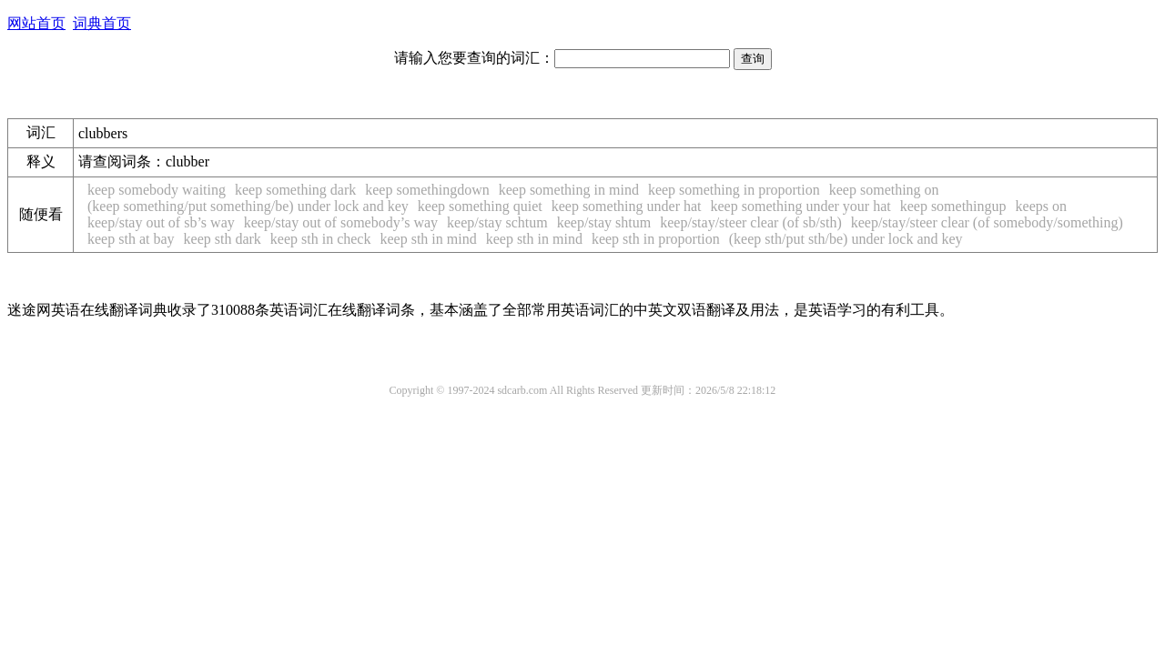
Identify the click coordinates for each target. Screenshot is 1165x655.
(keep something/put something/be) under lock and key (248, 206)
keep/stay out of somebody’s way (341, 222)
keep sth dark (222, 239)
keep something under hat (627, 206)
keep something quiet (480, 206)
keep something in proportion (734, 189)
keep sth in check (320, 239)
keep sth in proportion (656, 239)
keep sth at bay (131, 239)
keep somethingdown (427, 189)
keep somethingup (953, 206)
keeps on (1041, 206)
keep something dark (295, 189)
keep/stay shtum (604, 222)
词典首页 (102, 23)
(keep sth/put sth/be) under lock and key (846, 239)
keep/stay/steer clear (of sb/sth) (750, 222)
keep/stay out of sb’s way (161, 222)
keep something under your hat (801, 206)
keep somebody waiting (156, 189)
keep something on (884, 189)
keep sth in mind (428, 239)
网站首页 (36, 23)
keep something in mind (569, 189)
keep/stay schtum (497, 222)
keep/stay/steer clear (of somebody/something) (987, 222)
